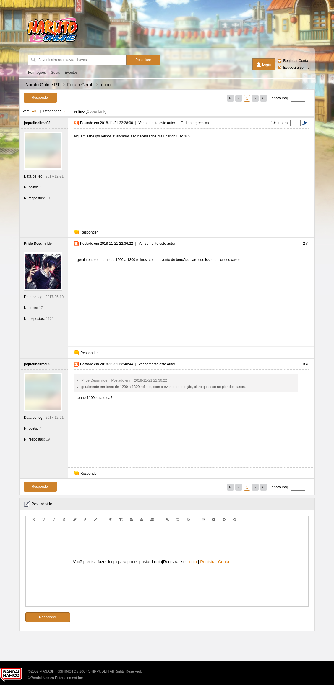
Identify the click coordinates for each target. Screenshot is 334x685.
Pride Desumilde (38, 244)
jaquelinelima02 (37, 123)
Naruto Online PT (42, 84)
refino (105, 84)
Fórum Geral (79, 84)
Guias (55, 72)
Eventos (71, 72)
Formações (37, 72)
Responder (89, 232)
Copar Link (96, 111)
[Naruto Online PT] (53, 43)
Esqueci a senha (296, 67)
